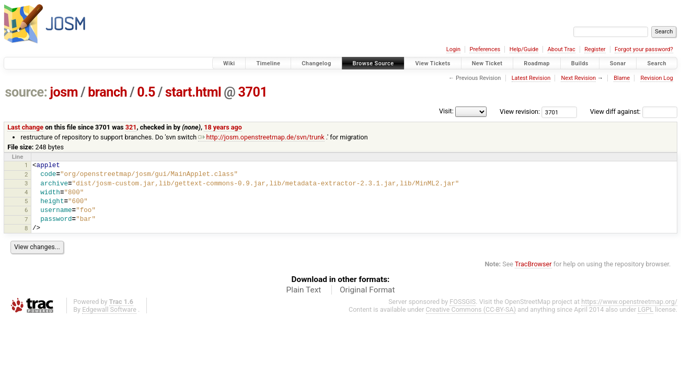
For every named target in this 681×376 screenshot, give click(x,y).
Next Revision (578, 78)
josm (64, 92)
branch (107, 92)
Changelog (316, 63)
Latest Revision (531, 78)
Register (594, 49)
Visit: (446, 111)
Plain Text (303, 290)
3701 (252, 92)
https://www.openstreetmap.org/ (629, 302)
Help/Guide (524, 49)
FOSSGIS (462, 302)
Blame (622, 78)
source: (26, 92)
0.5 (146, 92)
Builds (579, 63)
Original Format (367, 290)
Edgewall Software (109, 309)
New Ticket (487, 63)
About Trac (561, 49)
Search (656, 63)
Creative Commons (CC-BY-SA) (471, 309)
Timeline (268, 63)
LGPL (645, 309)
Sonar (618, 63)
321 (131, 127)
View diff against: (633, 111)
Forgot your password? (644, 49)
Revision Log (656, 78)
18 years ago (223, 127)
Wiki (229, 63)
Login (453, 49)
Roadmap (537, 63)
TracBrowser (533, 264)
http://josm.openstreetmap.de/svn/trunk (261, 137)
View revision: (520, 111)
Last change (25, 127)
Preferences (484, 49)
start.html (193, 92)
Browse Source (373, 63)
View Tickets (432, 63)
